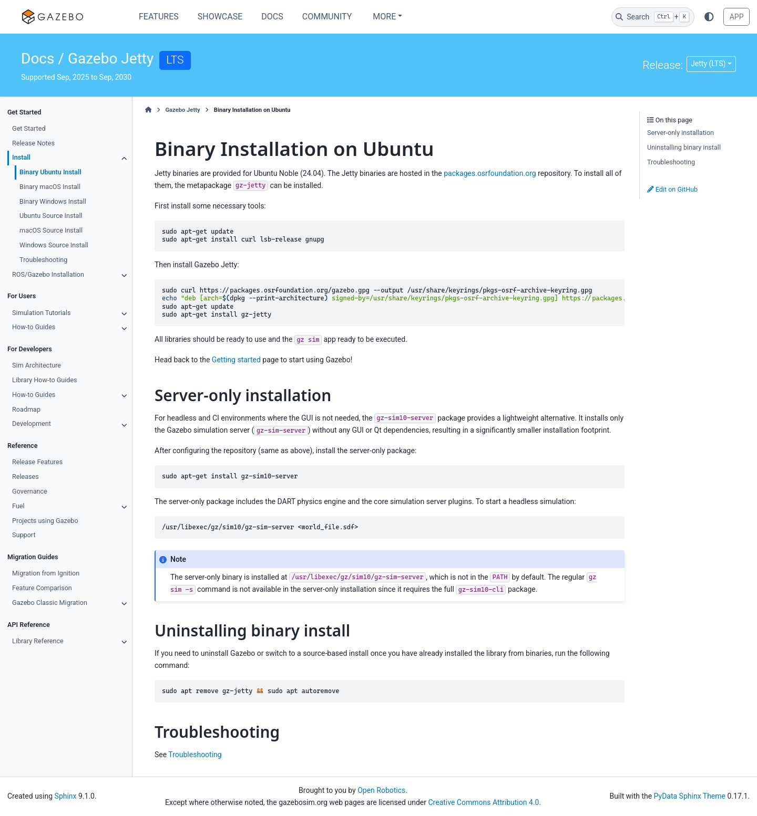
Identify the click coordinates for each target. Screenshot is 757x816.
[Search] (652, 17)
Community (327, 17)
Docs (272, 17)
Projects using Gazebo (45, 521)
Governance (29, 491)
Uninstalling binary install (684, 147)
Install (21, 157)
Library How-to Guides (44, 380)
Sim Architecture (36, 365)
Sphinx (66, 796)
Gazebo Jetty (182, 110)
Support (23, 535)
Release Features (37, 462)
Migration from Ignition (45, 573)
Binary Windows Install (52, 201)
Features (159, 17)
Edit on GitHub (672, 189)
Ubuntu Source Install (50, 215)
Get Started (28, 128)
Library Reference (38, 641)
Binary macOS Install (49, 187)
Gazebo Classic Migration (49, 602)
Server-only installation (680, 133)
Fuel (18, 506)
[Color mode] (709, 17)
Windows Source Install (53, 245)
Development (31, 423)
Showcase (220, 17)
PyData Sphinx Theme (689, 796)
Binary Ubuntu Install (50, 172)
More (384, 17)
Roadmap (26, 409)
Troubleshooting (43, 260)
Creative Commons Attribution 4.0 (483, 802)
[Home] (148, 110)
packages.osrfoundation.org (490, 173)
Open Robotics (381, 790)
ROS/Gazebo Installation (48, 274)
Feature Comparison (42, 588)
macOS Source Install (51, 230)
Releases (25, 476)
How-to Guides (33, 327)
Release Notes (33, 143)
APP (737, 17)
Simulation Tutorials (41, 313)
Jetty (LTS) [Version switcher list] (708, 63)
